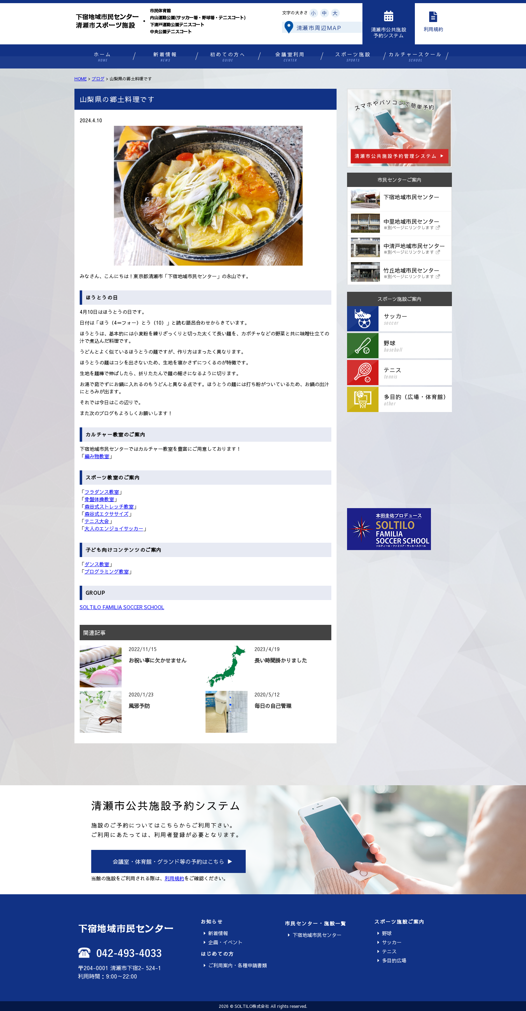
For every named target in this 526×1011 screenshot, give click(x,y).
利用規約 (174, 878)
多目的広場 (394, 960)
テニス (389, 951)
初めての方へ (228, 57)
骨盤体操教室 (99, 499)
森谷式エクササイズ (107, 513)
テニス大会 (97, 521)
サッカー (392, 942)
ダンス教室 (97, 564)
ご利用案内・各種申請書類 (237, 965)
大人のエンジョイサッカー (114, 528)
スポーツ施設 (353, 57)
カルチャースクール (415, 57)
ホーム (102, 57)
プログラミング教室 (107, 571)
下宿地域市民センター (317, 934)
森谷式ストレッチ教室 (109, 506)
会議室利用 (290, 57)
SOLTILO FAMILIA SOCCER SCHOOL (122, 607)
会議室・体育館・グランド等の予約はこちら (168, 861)
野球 (387, 933)
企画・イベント (225, 942)
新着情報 (165, 57)
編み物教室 (97, 456)
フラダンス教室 (102, 491)
